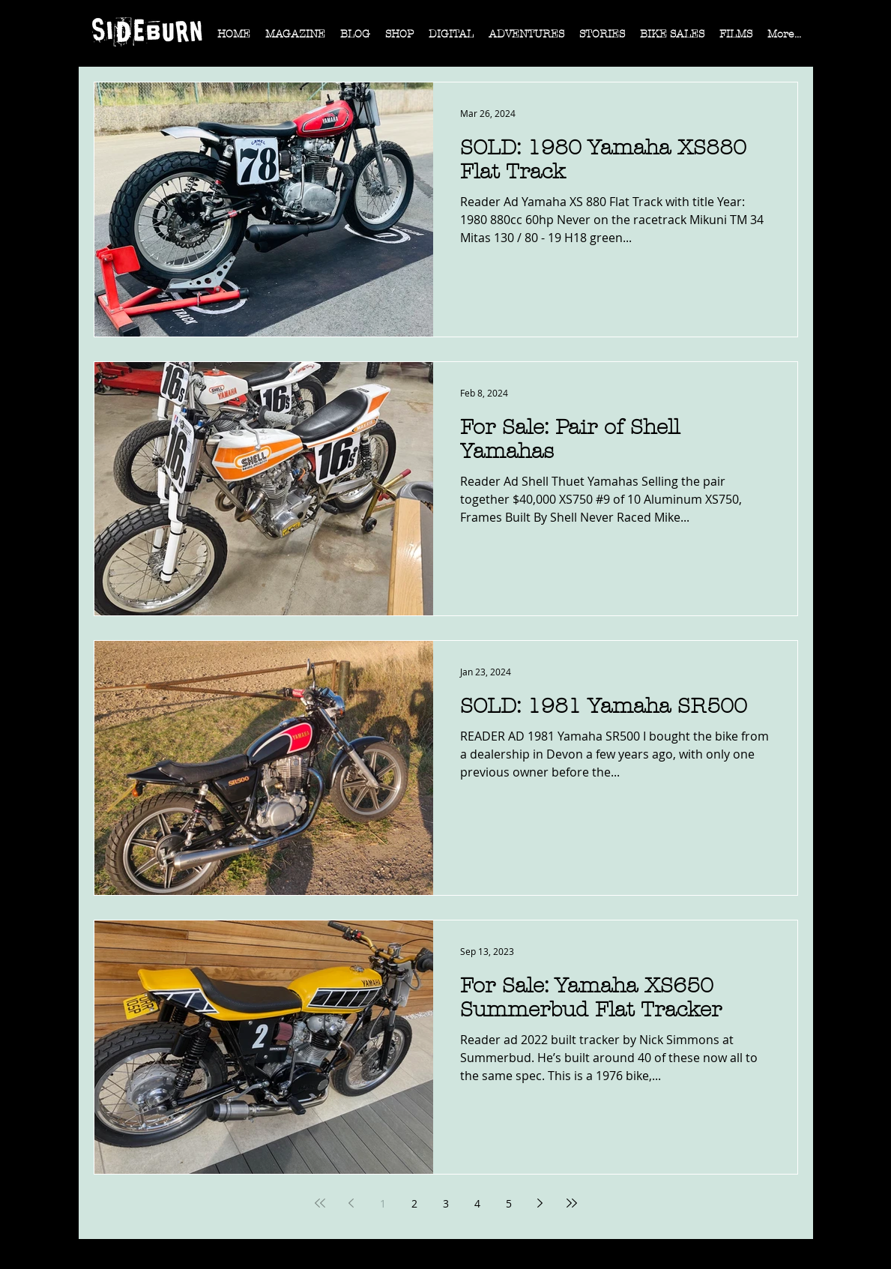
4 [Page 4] (477, 1203)
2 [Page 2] (414, 1203)
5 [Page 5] (509, 1203)
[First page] (319, 1203)
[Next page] (540, 1203)
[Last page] (571, 1203)
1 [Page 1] (383, 1203)
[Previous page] (351, 1203)
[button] (295, 38)
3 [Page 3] (446, 1203)
